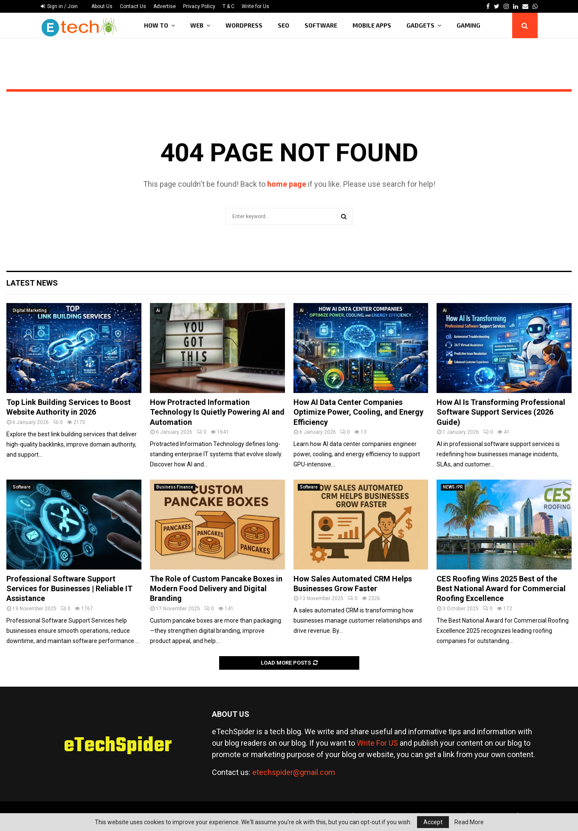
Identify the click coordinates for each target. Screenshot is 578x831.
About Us (102, 6)
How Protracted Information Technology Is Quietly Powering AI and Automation (217, 412)
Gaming (468, 25)
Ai (158, 310)
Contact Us (133, 6)
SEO (283, 25)
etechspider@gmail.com (293, 772)
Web (196, 25)
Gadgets (420, 25)
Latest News (32, 282)
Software (321, 25)
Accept (433, 822)
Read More (469, 822)
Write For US (377, 742)
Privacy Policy (199, 6)
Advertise (164, 6)
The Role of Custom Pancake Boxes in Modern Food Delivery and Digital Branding (216, 588)
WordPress (244, 25)
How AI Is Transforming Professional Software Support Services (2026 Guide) (501, 412)
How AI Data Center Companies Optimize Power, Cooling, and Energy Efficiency (358, 412)
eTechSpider (118, 746)
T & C (228, 6)
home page (286, 184)
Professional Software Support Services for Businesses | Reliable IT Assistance (69, 588)
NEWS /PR (452, 487)
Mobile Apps (371, 25)
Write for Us (255, 6)
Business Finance (174, 487)
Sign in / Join (59, 6)
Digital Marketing (30, 310)
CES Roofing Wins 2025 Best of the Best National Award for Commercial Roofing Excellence (501, 588)
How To (156, 25)
